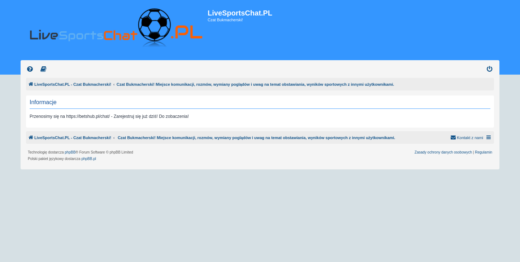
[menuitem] (30, 69)
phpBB (70, 152)
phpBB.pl (88, 159)
